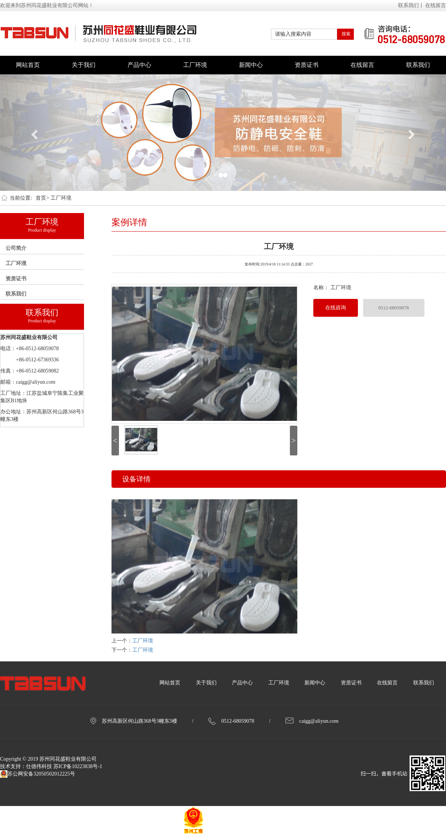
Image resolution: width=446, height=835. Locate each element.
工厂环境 (195, 65)
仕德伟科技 (39, 766)
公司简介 (16, 248)
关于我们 (84, 65)
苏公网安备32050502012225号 (37, 774)
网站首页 (28, 65)
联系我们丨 (411, 5)
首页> (42, 198)
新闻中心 (251, 65)
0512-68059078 (393, 307)
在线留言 (435, 5)
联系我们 (418, 65)
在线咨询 (335, 307)
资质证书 (307, 65)
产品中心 (139, 65)
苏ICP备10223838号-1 (78, 766)
